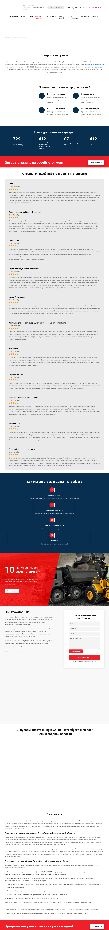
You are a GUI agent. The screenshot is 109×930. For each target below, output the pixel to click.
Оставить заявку (95, 163)
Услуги (30, 17)
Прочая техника (38, 17)
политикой (93, 659)
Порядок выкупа (62, 17)
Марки (23, 17)
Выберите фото (76, 649)
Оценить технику (84, 656)
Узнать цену (12, 589)
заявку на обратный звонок (95, 64)
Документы (85, 17)
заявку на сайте (23, 870)
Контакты (95, 17)
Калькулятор (51, 17)
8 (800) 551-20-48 (76, 7)
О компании (75, 17)
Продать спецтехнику (95, 7)
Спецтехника (13, 17)
